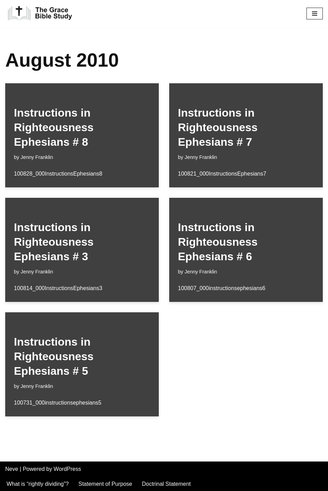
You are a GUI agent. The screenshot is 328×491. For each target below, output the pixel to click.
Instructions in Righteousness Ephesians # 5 (53, 356)
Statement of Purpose (105, 484)
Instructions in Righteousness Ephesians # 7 (217, 127)
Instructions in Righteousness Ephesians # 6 (217, 241)
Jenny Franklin (36, 157)
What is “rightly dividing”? (38, 484)
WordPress (67, 469)
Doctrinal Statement (166, 484)
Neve (11, 469)
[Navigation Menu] (314, 13)
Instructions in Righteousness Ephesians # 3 (53, 241)
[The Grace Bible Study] (40, 13)
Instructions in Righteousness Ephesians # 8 (53, 127)
